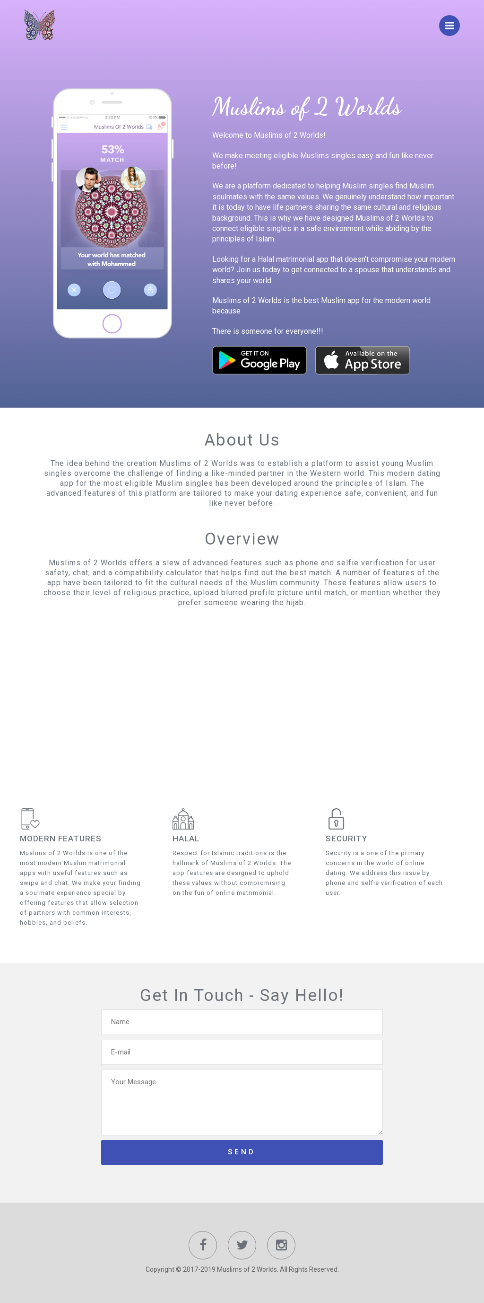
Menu (452, 21)
